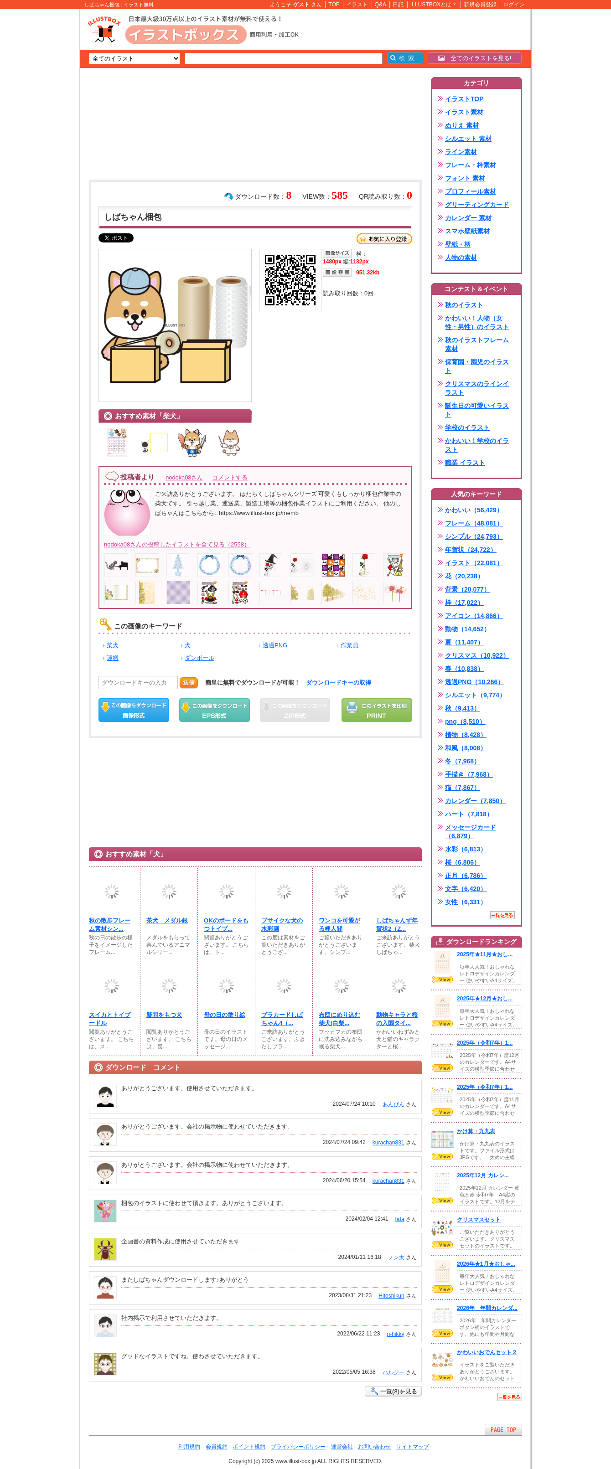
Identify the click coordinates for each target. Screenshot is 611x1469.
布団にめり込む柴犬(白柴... (339, 1018)
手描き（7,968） (469, 774)
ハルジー (393, 1372)
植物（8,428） (466, 734)
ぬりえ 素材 (462, 125)
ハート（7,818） (469, 814)
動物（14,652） (467, 629)
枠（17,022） (464, 602)
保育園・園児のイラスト (477, 366)
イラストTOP (464, 99)
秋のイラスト (464, 305)
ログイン (514, 4)
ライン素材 (461, 151)
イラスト (357, 4)
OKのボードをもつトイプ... (226, 924)
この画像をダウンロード (133, 710)
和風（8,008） (466, 748)
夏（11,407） (464, 642)
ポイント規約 (249, 1446)
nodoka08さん (184, 477)
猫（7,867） (462, 787)
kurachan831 (388, 1142)
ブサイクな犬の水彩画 (282, 924)
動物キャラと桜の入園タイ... (397, 1018)
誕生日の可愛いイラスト (477, 410)
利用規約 (189, 1446)
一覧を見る (502, 915)
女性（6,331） (466, 902)
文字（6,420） (466, 888)
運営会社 (342, 1446)
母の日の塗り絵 (224, 1014)
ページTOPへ (503, 1429)
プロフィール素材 (470, 191)
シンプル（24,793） (474, 536)
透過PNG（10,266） (474, 682)
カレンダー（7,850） (475, 800)
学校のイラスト (467, 427)
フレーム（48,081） (474, 523)
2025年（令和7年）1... (485, 1043)
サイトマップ (412, 1446)
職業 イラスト (465, 462)
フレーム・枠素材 (470, 165)
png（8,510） (465, 721)
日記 (398, 4)
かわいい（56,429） (474, 510)
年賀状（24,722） (471, 549)
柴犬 (113, 645)
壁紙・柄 (458, 244)
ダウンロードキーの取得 (338, 682)
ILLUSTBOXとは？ (433, 4)
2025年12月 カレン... (483, 1175)
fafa (399, 1219)
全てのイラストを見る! (475, 58)
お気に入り (384, 238)
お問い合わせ (374, 1446)
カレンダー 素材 (468, 218)
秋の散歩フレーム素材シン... (109, 924)
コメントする (230, 477)
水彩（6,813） (466, 849)
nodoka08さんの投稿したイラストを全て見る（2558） (177, 544)
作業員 (349, 645)
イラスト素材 (464, 112)
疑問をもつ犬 (164, 1014)
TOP (334, 4)
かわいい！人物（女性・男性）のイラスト (477, 322)
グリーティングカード (477, 204)
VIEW (442, 979)
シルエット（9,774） (475, 695)
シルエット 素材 (468, 138)
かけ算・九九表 (476, 1131)
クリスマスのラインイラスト (477, 388)
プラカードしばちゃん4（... (282, 1018)
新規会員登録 (480, 4)
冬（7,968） (462, 761)
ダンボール (199, 658)
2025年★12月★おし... (485, 998)
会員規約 (217, 1446)
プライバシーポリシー (298, 1446)
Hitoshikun (391, 1296)
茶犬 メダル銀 (167, 920)
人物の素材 (461, 257)
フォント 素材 (465, 178)
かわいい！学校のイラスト (477, 445)
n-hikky (395, 1334)
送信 (189, 682)
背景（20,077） (467, 589)
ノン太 (396, 1257)
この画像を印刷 (377, 710)
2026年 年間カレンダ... (487, 1308)
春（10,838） (464, 668)
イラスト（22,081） (474, 563)
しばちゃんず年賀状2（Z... (397, 924)
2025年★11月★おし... (485, 954)
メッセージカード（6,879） (470, 832)
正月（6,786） (466, 875)
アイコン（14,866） (474, 615)
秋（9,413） (462, 708)
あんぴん (393, 1104)
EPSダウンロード (214, 710)
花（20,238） (464, 576)
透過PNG (275, 645)
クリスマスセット (479, 1219)
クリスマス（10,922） (477, 655)
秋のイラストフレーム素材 (477, 344)
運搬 (113, 658)
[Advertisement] (36, 150)
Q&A (381, 4)
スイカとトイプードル (109, 1018)
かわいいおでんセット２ (487, 1352)
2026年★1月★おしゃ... (486, 1264)
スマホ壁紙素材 (467, 231)
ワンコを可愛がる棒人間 (339, 924)
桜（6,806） (462, 862)
